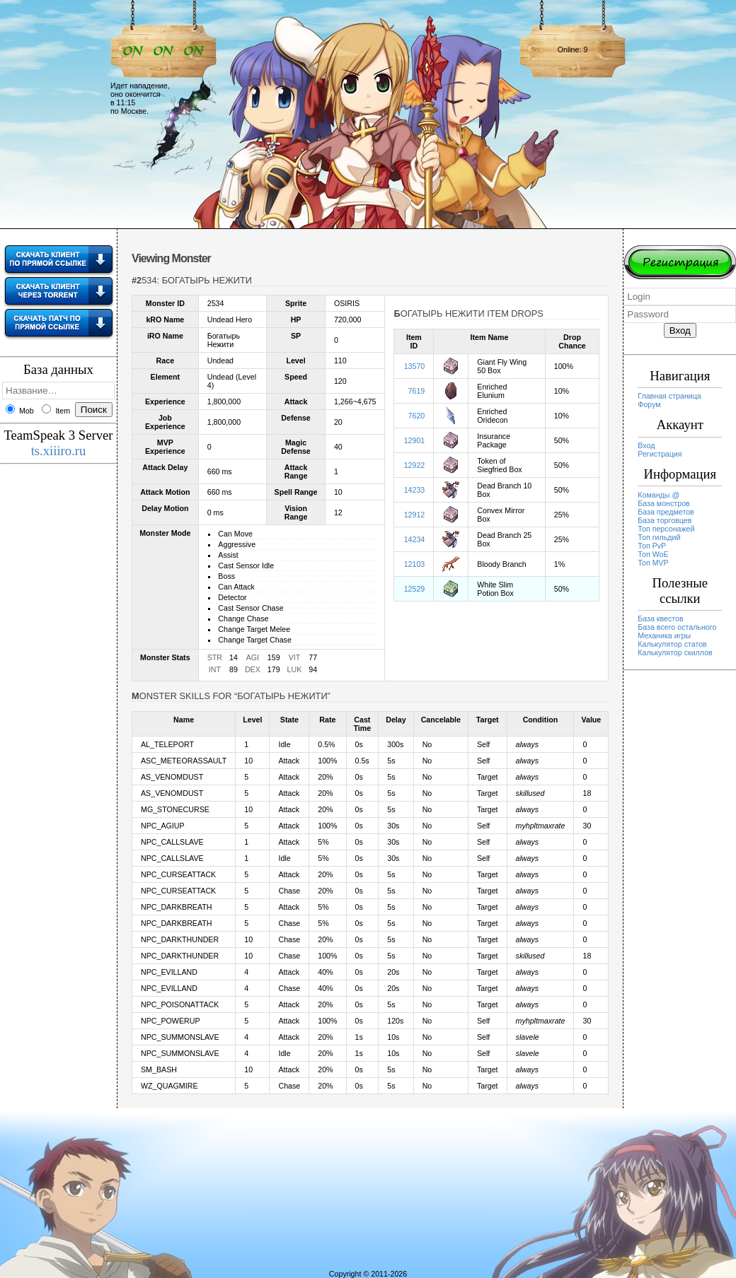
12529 (414, 589)
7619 (416, 391)
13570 (414, 366)
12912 (414, 514)
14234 (414, 539)
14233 (414, 490)
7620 (416, 415)
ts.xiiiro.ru (58, 450)
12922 (414, 465)
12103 (414, 564)
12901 (414, 440)
